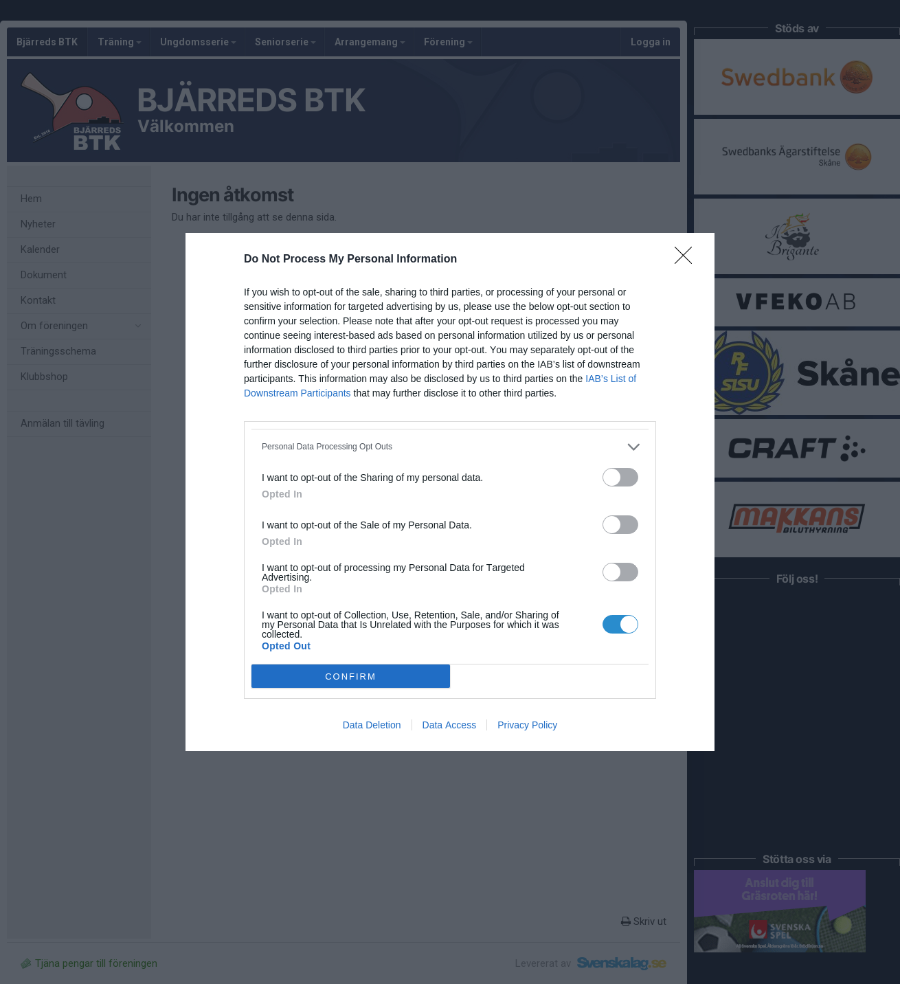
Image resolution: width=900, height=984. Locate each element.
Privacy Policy (527, 724)
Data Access (450, 724)
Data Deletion (372, 724)
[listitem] (450, 447)
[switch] (620, 477)
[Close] (688, 260)
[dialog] (450, 492)
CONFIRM (350, 676)
